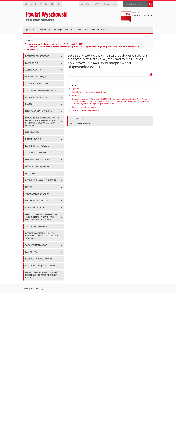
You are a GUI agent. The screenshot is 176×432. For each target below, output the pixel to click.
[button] (110, 118)
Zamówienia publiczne (53, 44)
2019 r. (27, 239)
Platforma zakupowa (33, 292)
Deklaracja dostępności (34, 87)
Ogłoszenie (76, 89)
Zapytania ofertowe (32, 282)
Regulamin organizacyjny (34, 140)
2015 (81, 44)
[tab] (110, 118)
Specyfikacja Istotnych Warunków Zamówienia (89, 92)
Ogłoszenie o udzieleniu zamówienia (85, 110)
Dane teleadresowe (32, 62)
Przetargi (71, 44)
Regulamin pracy (31, 156)
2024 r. (27, 264)
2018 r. (27, 234)
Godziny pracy (30, 67)
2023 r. (27, 259)
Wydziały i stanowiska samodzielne (38, 146)
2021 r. (27, 249)
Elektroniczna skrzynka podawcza (37, 72)
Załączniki (75, 95)
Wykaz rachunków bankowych (36, 82)
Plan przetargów (31, 287)
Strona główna (32, 44)
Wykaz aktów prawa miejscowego (38, 173)
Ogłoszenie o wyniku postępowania (85, 107)
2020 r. (27, 244)
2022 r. (27, 254)
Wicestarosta (30, 118)
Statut (27, 168)
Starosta (28, 113)
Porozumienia (30, 151)
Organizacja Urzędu (32, 77)
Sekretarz (28, 123)
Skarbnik (28, 128)
